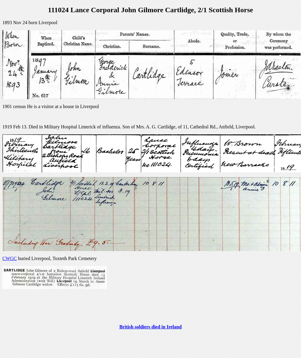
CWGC (9, 258)
